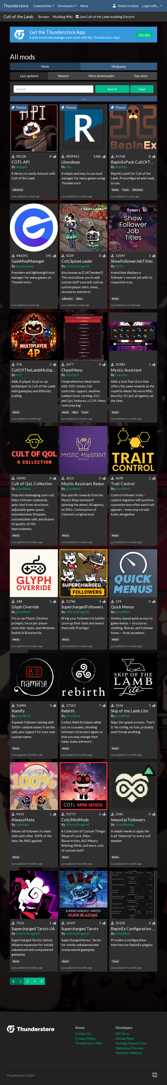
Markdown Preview (129, 1048)
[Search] (53, 89)
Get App (144, 35)
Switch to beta (125, 6)
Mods (45, 66)
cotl (19, 375)
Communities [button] (42, 6)
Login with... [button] (150, 6)
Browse (43, 17)
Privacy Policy (85, 1038)
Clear (142, 89)
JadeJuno (22, 824)
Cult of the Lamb (18, 16)
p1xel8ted (23, 489)
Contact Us (83, 1033)
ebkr (69, 167)
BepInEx (121, 167)
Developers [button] (66, 6)
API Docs (122, 1033)
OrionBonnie (124, 824)
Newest (63, 76)
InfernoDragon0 (77, 266)
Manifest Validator (129, 1053)
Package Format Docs (131, 1043)
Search (112, 89)
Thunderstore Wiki (88, 1043)
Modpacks (118, 66)
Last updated (29, 76)
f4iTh (119, 266)
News (84, 6)
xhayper (22, 167)
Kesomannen (25, 266)
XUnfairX (72, 375)
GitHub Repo (125, 1038)
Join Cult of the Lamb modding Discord (105, 17)
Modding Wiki (62, 17)
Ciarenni (121, 375)
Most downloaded (101, 76)
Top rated (140, 76)
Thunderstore (15, 5)
